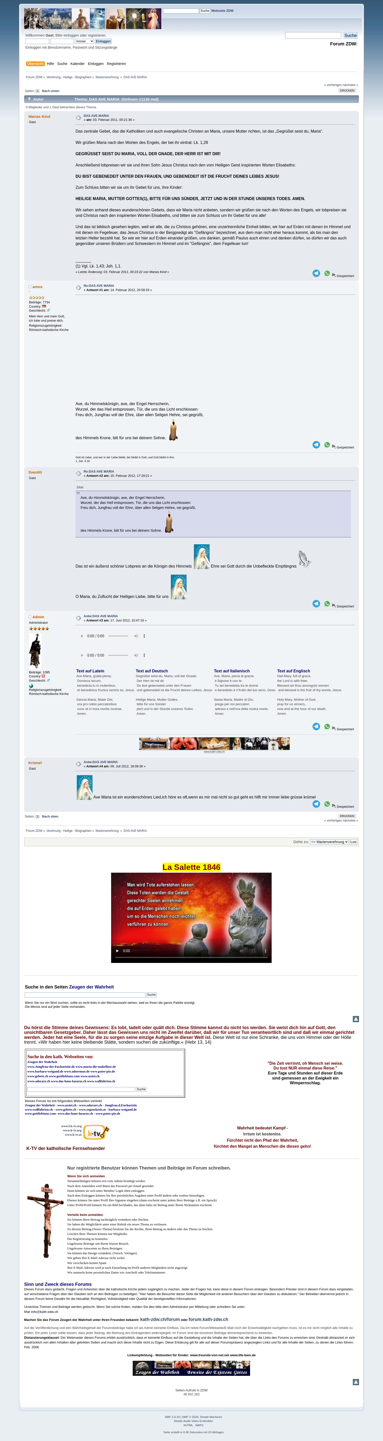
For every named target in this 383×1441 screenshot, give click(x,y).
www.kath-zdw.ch (214, 751)
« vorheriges (333, 85)
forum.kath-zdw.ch (208, 1319)
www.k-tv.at (73, 1134)
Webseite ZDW (222, 11)
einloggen (71, 35)
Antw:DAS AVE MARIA (101, 616)
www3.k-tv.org (71, 1126)
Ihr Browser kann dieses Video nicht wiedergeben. (191, 918)
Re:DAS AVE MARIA (99, 286)
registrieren (96, 35)
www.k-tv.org (72, 1130)
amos (38, 287)
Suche (31, 986)
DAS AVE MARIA (96, 116)
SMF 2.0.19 (172, 1416)
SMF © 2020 (190, 1416)
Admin (38, 617)
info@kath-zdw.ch (44, 1312)
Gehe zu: (301, 842)
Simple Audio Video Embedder (193, 1420)
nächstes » (350, 85)
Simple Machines (211, 1416)
